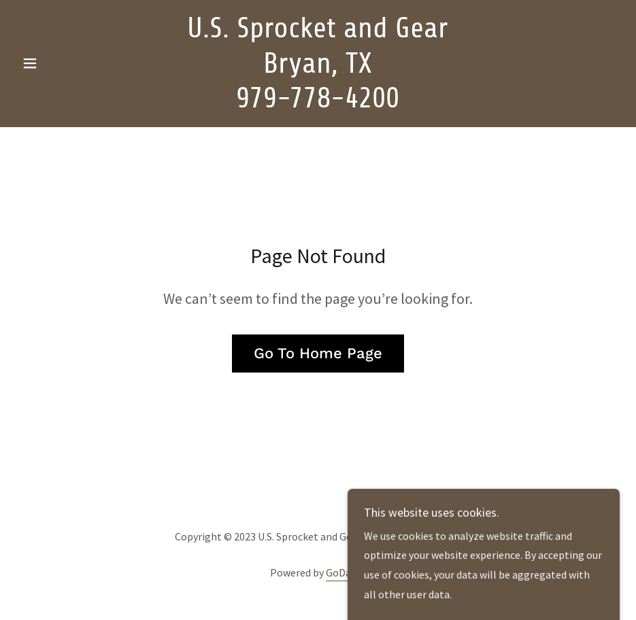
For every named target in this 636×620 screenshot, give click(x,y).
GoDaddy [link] (346, 572)
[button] (61, 63)
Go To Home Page (318, 353)
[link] (318, 103)
